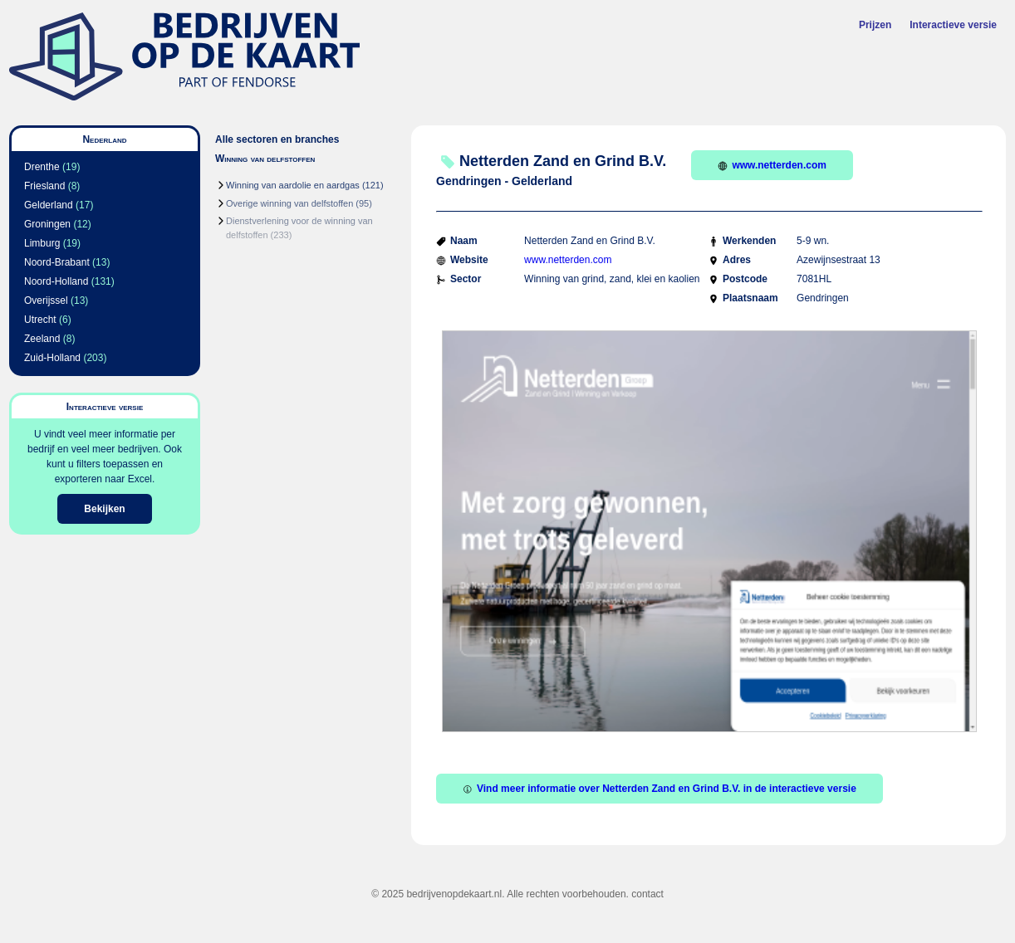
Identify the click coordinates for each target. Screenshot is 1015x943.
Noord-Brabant (57, 262)
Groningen (47, 224)
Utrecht (40, 319)
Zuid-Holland (52, 358)
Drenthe (42, 167)
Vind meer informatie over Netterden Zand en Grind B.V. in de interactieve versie (659, 788)
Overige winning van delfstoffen (289, 203)
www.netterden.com (772, 165)
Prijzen (875, 25)
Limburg (42, 243)
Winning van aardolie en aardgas (293, 185)
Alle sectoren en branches (277, 139)
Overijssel (46, 300)
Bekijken (104, 509)
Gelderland (48, 205)
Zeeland (42, 338)
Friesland (44, 186)
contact (647, 894)
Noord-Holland (56, 281)
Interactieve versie (953, 25)
